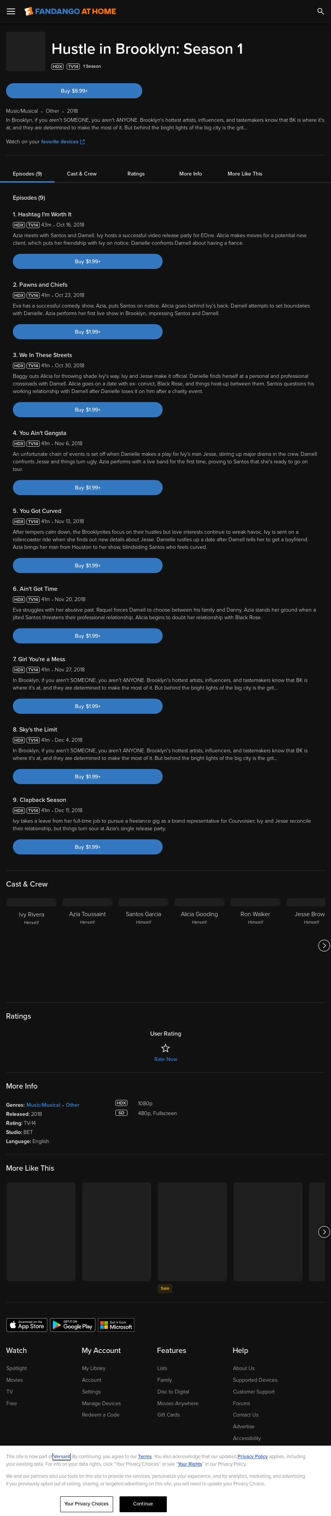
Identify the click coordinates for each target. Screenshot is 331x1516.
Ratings (136, 166)
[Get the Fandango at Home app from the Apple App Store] (27, 1317)
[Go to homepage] (70, 11)
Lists (162, 1361)
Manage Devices (101, 1396)
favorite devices (63, 134)
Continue (143, 1504)
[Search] (321, 11)
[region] (165, 1481)
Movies (14, 1372)
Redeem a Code (101, 1407)
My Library (94, 1361)
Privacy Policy (253, 1457)
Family (164, 1372)
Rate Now (165, 1051)
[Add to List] (321, 59)
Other (72, 1097)
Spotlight (16, 1361)
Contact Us (245, 1407)
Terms (145, 1457)
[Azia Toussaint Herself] (87, 938)
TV (9, 1384)
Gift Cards (168, 1407)
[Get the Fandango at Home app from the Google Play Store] (73, 1317)
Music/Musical (43, 1097)
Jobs (238, 1442)
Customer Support (254, 1384)
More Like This (245, 166)
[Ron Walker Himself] (255, 938)
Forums (241, 1396)
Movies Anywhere (178, 1396)
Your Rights (190, 1464)
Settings (91, 1384)
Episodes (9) (27, 166)
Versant (61, 1457)
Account (91, 1372)
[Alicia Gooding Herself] (199, 938)
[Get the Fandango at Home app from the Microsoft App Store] (116, 1317)
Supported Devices (255, 1372)
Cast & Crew (81, 166)
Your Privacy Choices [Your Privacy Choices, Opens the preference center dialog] (86, 1504)
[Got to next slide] (324, 938)
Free (11, 1396)
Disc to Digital (173, 1384)
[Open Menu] (11, 11)
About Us (244, 1361)
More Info (190, 166)
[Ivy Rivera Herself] (31, 938)
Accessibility (247, 1430)
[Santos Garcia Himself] (143, 938)
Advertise (244, 1419)
